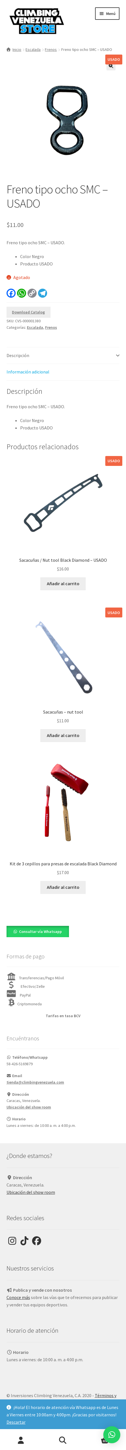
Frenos (51, 49)
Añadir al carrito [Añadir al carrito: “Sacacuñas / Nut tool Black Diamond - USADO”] (63, 583)
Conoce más (18, 1297)
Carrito (98, 1436)
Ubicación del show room (29, 1107)
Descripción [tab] (18, 355)
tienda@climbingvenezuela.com (35, 1082)
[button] (111, 65)
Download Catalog (28, 312)
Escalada (33, 49)
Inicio (16, 49)
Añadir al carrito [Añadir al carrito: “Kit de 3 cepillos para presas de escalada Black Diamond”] (63, 887)
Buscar (63, 1440)
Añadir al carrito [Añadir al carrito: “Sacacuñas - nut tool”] (63, 735)
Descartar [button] (16, 1422)
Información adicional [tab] (28, 372)
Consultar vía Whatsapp (40, 931)
